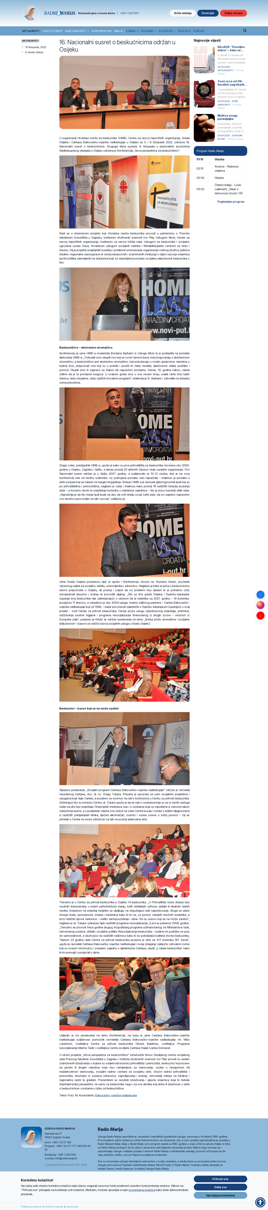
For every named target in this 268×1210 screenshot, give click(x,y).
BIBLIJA (118, 30)
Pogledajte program (231, 201)
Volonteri (165, 30)
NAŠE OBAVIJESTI (75, 30)
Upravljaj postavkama (220, 1195)
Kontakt (199, 30)
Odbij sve (220, 1187)
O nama (130, 30)
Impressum (72, 1206)
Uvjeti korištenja (54, 1206)
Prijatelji (184, 30)
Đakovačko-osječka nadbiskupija (116, 1095)
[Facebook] (260, 595)
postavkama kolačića (142, 1190)
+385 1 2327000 (129, 13)
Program (147, 30)
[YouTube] (260, 616)
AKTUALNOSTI (30, 30)
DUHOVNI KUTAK (102, 30)
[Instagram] (260, 605)
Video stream (233, 13)
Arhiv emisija (183, 13)
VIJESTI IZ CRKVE (52, 30)
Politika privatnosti (31, 1206)
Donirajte (208, 13)
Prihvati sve (220, 1179)
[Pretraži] (245, 31)
